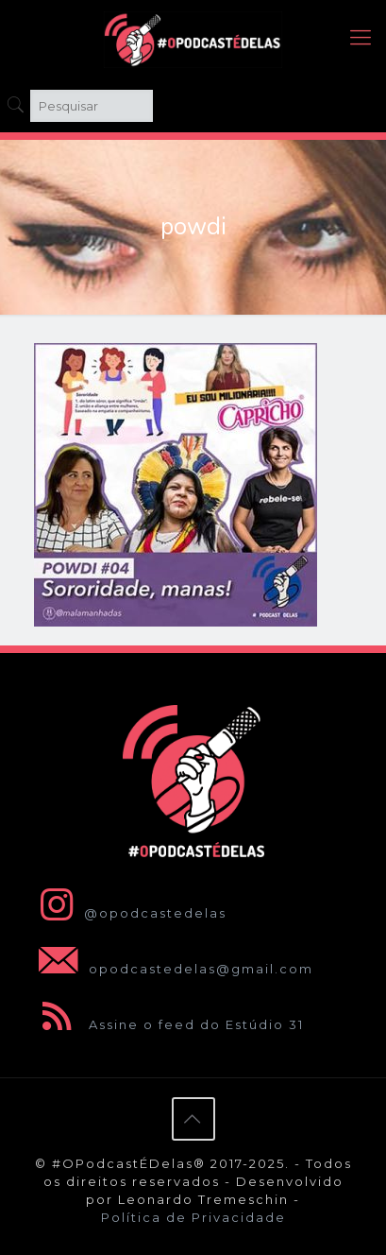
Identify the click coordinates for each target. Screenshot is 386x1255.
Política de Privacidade (193, 1217)
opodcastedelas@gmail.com (172, 968)
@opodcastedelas (129, 912)
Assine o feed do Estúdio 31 (167, 1024)
